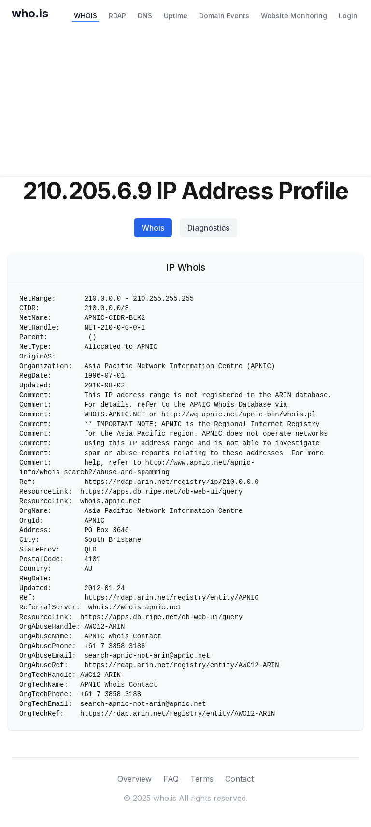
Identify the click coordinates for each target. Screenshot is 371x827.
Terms (202, 779)
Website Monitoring (294, 16)
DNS (145, 16)
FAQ (171, 779)
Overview (134, 779)
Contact (239, 779)
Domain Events (224, 16)
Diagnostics (208, 228)
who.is (30, 13)
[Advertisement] (185, 103)
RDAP (117, 16)
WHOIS (85, 16)
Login (348, 16)
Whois (153, 228)
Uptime (175, 16)
